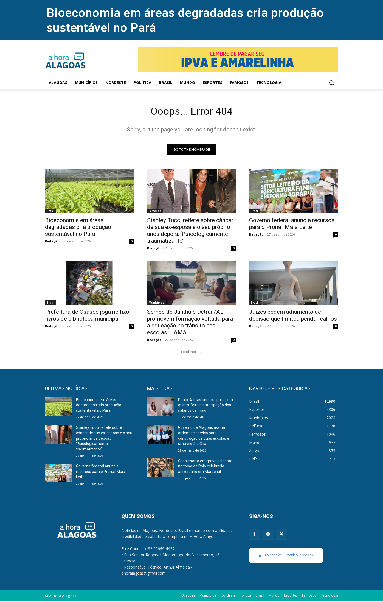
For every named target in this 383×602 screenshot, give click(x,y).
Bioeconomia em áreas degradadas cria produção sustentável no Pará (78, 228)
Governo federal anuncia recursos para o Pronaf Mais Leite (291, 224)
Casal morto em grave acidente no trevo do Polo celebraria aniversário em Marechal (205, 467)
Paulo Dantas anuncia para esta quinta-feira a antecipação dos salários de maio (205, 406)
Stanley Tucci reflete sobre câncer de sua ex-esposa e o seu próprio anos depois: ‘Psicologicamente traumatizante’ (190, 231)
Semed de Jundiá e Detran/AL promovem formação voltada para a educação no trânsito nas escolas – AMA (190, 323)
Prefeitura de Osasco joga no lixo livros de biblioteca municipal (87, 316)
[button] (331, 82)
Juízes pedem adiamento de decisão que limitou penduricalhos (293, 316)
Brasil (51, 212)
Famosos (155, 212)
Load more (191, 353)
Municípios (156, 304)
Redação (52, 242)
